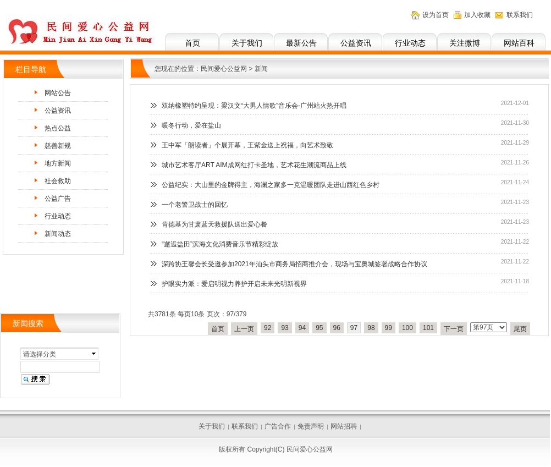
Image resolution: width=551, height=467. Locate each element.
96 (336, 328)
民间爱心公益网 (224, 69)
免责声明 (310, 426)
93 (284, 328)
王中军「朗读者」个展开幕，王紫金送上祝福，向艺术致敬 (247, 145)
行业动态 (410, 43)
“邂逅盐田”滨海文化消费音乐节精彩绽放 (220, 244)
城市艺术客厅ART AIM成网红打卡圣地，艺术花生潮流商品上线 (254, 165)
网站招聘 (343, 426)
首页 (192, 43)
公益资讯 (355, 43)
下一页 (454, 329)
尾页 (520, 329)
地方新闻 (58, 163)
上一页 (244, 329)
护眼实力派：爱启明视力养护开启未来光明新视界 (234, 284)
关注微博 (464, 43)
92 (267, 328)
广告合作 (278, 426)
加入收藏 (477, 15)
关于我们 (247, 43)
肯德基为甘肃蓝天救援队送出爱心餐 (214, 224)
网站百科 (519, 43)
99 (388, 328)
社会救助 (58, 181)
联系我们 (519, 15)
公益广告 (58, 198)
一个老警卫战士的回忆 (195, 204)
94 (302, 328)
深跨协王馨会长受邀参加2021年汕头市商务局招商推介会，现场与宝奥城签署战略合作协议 (294, 264)
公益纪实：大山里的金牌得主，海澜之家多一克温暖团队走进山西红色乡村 (270, 185)
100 (407, 328)
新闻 (261, 69)
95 (319, 328)
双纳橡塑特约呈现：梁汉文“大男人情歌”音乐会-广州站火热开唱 (254, 105)
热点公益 (58, 128)
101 (428, 328)
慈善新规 (58, 146)
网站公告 (58, 93)
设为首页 (435, 15)
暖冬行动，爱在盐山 (191, 125)
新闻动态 (58, 234)
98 (370, 328)
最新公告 (301, 43)
